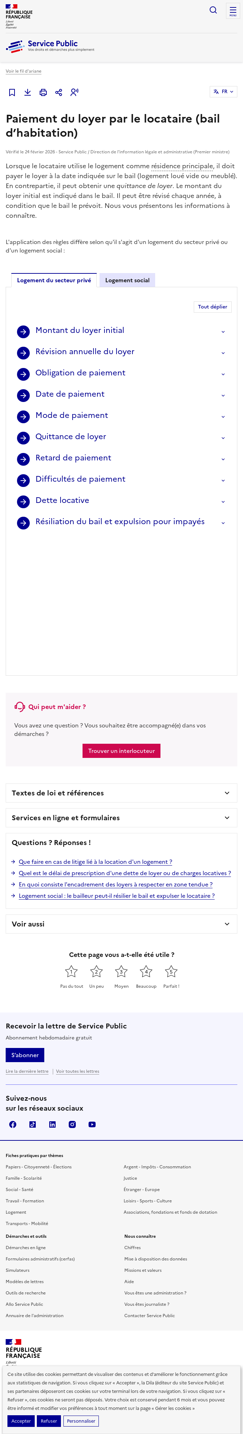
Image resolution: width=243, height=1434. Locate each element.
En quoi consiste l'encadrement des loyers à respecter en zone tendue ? (116, 749)
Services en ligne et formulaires (66, 683)
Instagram (72, 989)
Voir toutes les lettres (77, 936)
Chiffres (132, 1113)
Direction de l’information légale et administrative (112, 1266)
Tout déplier (212, 307)
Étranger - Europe (142, 1055)
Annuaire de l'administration (34, 1181)
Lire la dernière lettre (27, 936)
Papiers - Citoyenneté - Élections (39, 1032)
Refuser (49, 1421)
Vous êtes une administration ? (155, 1158)
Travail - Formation (25, 1066)
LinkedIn (52, 989)
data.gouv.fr (126, 1292)
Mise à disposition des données (155, 1124)
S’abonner (25, 920)
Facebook (13, 989)
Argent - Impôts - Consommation (157, 1032)
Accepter (21, 1421)
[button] (74, 92)
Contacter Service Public (149, 1181)
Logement (16, 1077)
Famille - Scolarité (24, 1043)
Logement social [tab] (127, 280)
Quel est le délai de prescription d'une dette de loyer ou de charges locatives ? (125, 738)
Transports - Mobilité (27, 1089)
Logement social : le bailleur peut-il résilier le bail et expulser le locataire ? (117, 760)
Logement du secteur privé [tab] (54, 280)
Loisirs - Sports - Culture (148, 1066)
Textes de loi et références (58, 658)
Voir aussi (28, 789)
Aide (129, 1147)
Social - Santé (19, 1055)
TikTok (33, 989)
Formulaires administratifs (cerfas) (40, 1124)
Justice (130, 1043)
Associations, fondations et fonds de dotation (170, 1077)
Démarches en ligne (26, 1113)
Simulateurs (17, 1135)
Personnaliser (81, 1421)
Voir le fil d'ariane (23, 71)
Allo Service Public (24, 1169)
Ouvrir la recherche (213, 10)
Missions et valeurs (143, 1135)
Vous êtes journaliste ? (146, 1169)
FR (224, 91)
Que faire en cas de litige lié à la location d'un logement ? (95, 726)
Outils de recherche (26, 1158)
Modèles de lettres (25, 1147)
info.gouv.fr (82, 1292)
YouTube (92, 989)
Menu (233, 15)
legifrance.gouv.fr (31, 1292)
